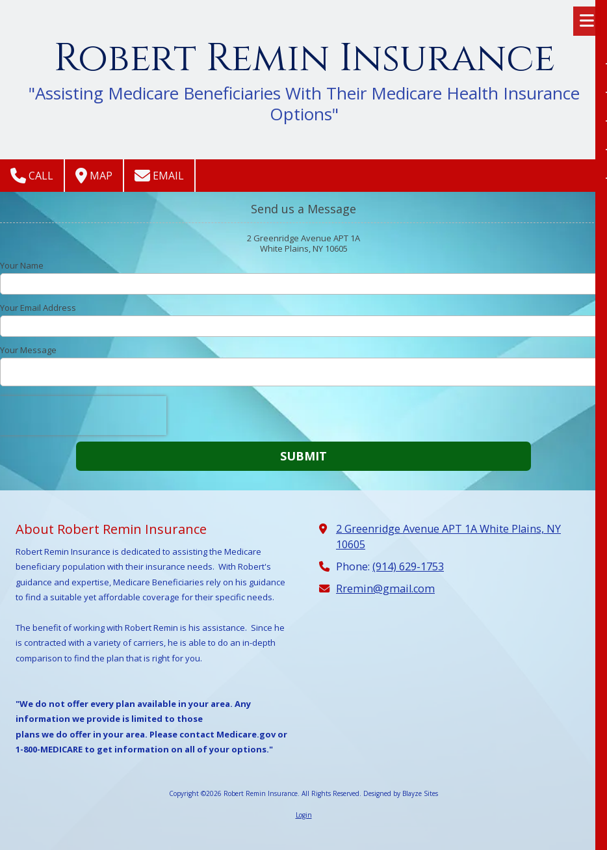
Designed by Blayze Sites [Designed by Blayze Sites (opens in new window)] (400, 793)
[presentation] (83, 415)
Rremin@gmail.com (385, 588)
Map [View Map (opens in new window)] (93, 175)
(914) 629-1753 (408, 566)
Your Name (22, 265)
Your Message (28, 350)
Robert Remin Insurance (304, 59)
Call (31, 175)
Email (159, 175)
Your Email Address (38, 307)
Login (304, 814)
